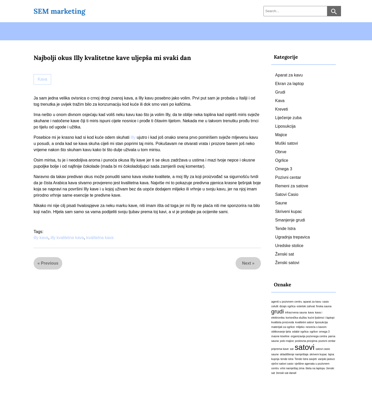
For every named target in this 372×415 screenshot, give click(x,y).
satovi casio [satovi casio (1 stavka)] (323, 348)
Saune (281, 203)
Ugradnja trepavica (292, 237)
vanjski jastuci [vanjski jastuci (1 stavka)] (326, 358)
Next (246, 263)
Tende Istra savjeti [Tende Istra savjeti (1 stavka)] (306, 358)
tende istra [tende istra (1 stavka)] (287, 358)
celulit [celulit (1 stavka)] (274, 306)
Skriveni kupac (288, 211)
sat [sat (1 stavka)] (291, 348)
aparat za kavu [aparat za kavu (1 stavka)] (312, 301)
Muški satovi (286, 143)
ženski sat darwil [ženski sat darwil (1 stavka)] (286, 372)
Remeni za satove (291, 186)
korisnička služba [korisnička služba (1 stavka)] (296, 317)
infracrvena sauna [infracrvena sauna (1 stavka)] (296, 312)
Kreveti (281, 109)
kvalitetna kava (100, 237)
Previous (49, 263)
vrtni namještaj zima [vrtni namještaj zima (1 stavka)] (292, 368)
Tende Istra (285, 228)
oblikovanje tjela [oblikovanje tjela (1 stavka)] (281, 331)
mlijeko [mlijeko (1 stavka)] (300, 326)
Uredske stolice (289, 245)
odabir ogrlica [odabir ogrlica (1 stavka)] (300, 331)
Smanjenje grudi (290, 220)
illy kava (41, 237)
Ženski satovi (287, 262)
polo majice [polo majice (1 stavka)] (287, 340)
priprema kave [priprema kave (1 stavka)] (280, 348)
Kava (42, 79)
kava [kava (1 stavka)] (311, 312)
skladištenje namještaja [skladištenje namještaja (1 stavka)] (294, 354)
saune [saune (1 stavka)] (275, 354)
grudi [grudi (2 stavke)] (277, 311)
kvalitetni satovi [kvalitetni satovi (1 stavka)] (304, 322)
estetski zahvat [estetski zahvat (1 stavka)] (306, 306)
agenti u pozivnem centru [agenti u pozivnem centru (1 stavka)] (286, 301)
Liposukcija (285, 126)
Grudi (280, 92)
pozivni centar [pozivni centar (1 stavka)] (327, 340)
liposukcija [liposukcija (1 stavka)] (321, 322)
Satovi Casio (286, 194)
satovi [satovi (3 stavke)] (305, 347)
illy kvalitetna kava (67, 237)
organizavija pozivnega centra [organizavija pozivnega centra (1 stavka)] (309, 336)
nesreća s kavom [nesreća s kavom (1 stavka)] (316, 326)
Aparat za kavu (289, 75)
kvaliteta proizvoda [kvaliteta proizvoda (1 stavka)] (282, 322)
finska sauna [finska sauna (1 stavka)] (323, 306)
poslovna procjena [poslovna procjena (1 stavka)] (306, 340)
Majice (281, 135)
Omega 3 (283, 169)
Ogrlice (281, 160)
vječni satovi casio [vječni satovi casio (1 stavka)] (282, 363)
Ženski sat (284, 254)
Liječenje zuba (288, 118)
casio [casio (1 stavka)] (325, 301)
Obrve (280, 152)
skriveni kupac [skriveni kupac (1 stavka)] (318, 354)
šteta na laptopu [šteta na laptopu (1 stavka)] (315, 368)
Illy (133, 137)
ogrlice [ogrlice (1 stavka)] (314, 331)
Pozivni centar (288, 177)
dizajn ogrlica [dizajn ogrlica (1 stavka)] (288, 306)
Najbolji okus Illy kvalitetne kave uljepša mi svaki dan (112, 58)
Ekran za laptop (289, 83)
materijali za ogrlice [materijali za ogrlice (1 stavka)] (283, 326)
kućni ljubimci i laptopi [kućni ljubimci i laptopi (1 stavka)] (321, 317)
